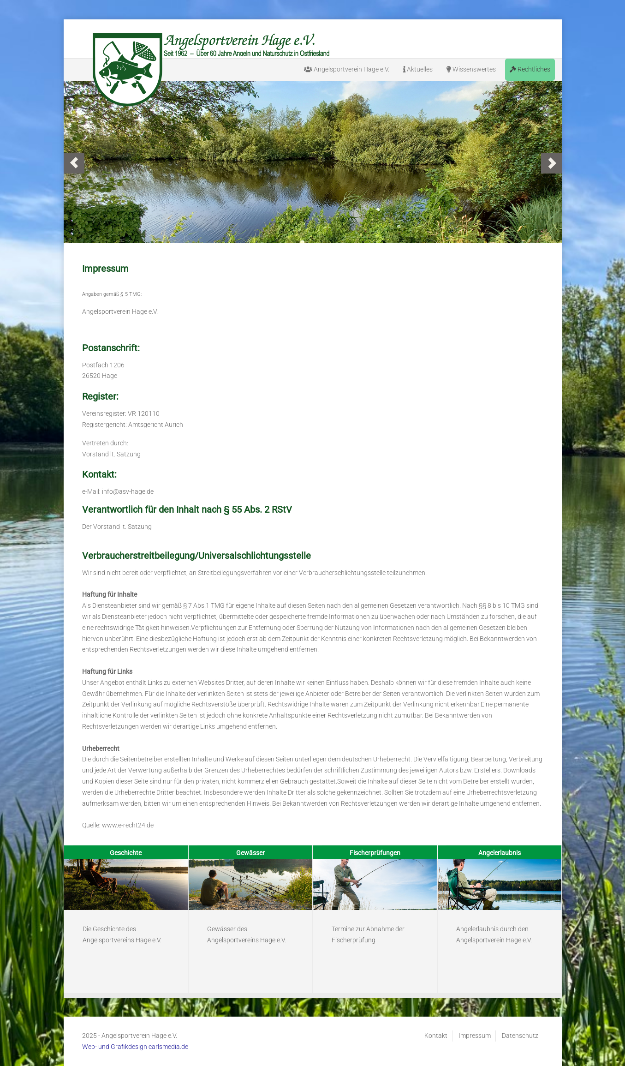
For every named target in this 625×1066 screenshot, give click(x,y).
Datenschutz (520, 1035)
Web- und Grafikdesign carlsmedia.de (135, 1046)
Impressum (474, 1035)
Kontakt (435, 1035)
